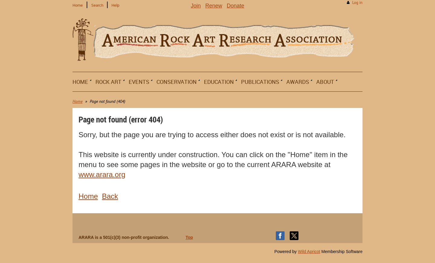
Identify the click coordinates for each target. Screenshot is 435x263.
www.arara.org (102, 174)
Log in (357, 2)
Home (77, 5)
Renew (213, 6)
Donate (235, 6)
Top (189, 237)
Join (196, 6)
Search (97, 5)
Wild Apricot (309, 251)
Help (115, 5)
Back (110, 196)
